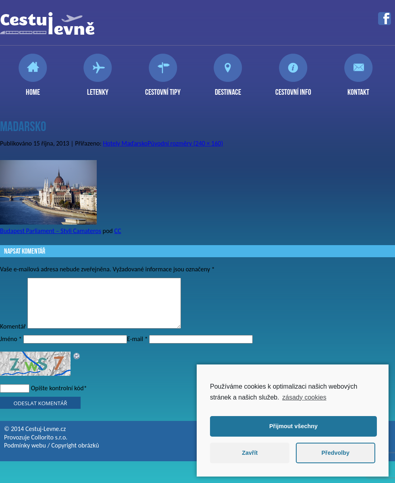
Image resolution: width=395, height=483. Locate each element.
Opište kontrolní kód (57, 398)
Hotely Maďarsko (125, 143)
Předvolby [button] (335, 453)
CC (117, 231)
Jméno (11, 348)
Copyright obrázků (75, 455)
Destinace (228, 88)
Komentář (13, 336)
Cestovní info (293, 88)
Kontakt (358, 88)
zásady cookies (304, 397)
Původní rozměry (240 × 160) (185, 143)
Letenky (97, 88)
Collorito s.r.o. (49, 447)
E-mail (137, 348)
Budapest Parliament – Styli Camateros (50, 231)
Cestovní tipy (163, 88)
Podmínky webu (25, 455)
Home (33, 88)
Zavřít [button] (250, 453)
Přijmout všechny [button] (293, 426)
